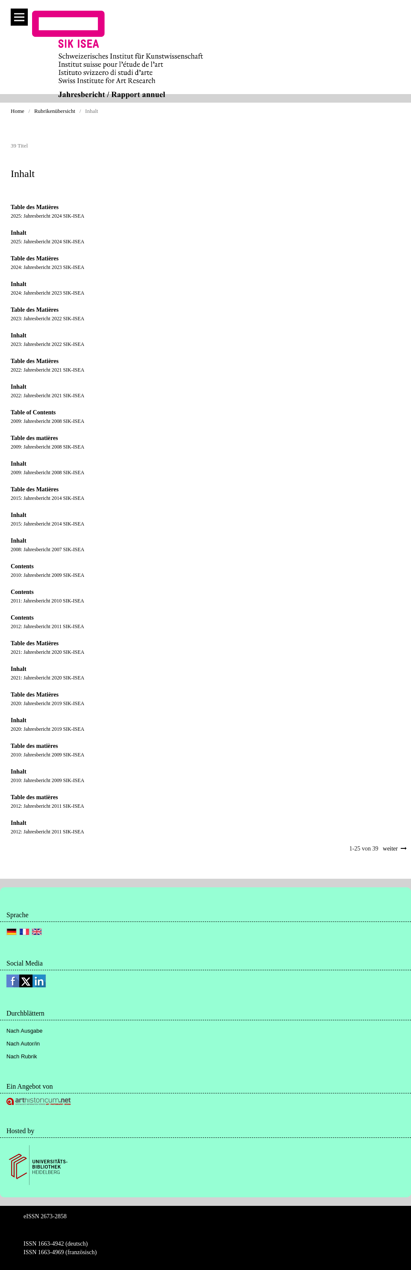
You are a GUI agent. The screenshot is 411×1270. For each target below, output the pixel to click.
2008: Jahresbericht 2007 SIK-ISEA (47, 549)
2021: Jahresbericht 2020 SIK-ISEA (47, 652)
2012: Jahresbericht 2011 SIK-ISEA (47, 626)
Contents (22, 566)
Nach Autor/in (23, 1043)
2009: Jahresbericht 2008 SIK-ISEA (47, 421)
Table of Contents (33, 412)
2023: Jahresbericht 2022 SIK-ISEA (47, 319)
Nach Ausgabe (24, 1031)
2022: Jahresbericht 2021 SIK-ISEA (47, 370)
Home (17, 111)
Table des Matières (35, 207)
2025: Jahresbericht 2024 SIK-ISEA (47, 216)
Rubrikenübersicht (54, 111)
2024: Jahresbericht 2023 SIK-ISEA (47, 267)
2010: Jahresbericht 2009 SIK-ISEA (47, 575)
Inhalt (19, 233)
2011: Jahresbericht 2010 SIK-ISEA (47, 601)
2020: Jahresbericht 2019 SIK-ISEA (47, 703)
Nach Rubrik (21, 1056)
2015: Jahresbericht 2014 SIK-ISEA (47, 498)
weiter (390, 848)
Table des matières (34, 438)
